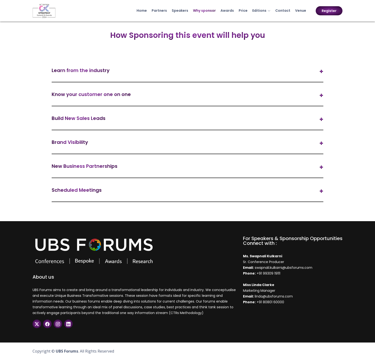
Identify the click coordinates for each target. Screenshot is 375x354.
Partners (159, 10)
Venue (300, 10)
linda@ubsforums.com (273, 296)
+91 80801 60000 (270, 302)
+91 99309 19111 (268, 273)
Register (329, 10)
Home (142, 10)
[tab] (187, 71)
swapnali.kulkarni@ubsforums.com (283, 267)
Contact (282, 10)
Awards (227, 10)
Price (243, 10)
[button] (187, 71)
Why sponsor (204, 10)
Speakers (180, 10)
